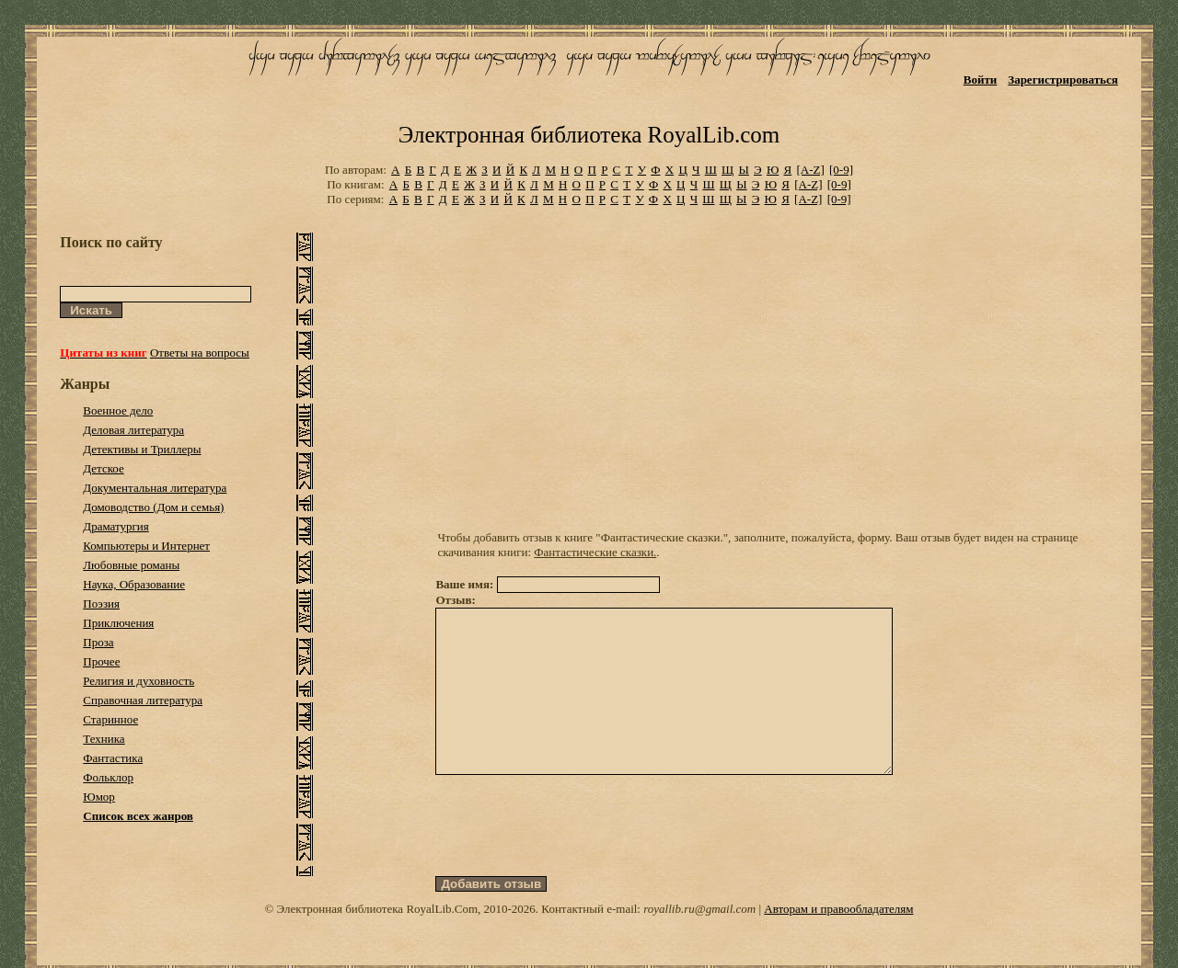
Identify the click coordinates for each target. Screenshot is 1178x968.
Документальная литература (154, 488)
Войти (981, 79)
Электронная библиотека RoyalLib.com (589, 134)
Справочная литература (142, 700)
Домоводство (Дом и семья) (153, 507)
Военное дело (118, 410)
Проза (98, 642)
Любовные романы (131, 565)
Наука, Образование (134, 584)
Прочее (101, 661)
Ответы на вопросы (199, 352)
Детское (103, 468)
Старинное (110, 719)
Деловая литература (133, 430)
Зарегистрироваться (1062, 79)
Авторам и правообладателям (838, 942)
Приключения (118, 623)
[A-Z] (810, 170)
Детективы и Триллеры (142, 449)
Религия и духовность (138, 681)
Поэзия (101, 603)
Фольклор (108, 777)
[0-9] (841, 170)
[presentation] (575, 858)
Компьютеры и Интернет (146, 545)
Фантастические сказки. (595, 552)
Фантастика (113, 758)
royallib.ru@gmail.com (699, 942)
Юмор (99, 796)
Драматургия (116, 526)
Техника (103, 739)
